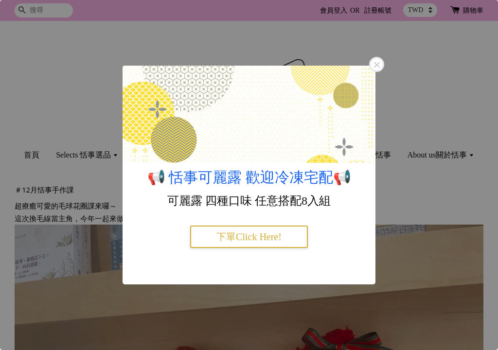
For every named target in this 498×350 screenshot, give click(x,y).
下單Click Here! (249, 236)
